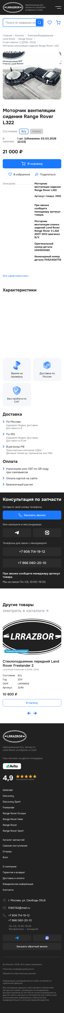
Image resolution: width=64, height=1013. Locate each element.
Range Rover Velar (13, 819)
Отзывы (7, 851)
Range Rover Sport (13, 830)
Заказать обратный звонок (32, 946)
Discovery (8, 795)
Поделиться (45, 174)
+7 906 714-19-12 (32, 552)
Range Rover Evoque (14, 813)
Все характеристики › (16, 276)
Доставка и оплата (13, 878)
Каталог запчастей (13, 839)
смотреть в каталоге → (26, 610)
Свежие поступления (15, 845)
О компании (9, 866)
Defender (8, 790)
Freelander (9, 807)
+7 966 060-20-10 (32, 563)
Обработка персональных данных (19, 973)
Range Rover (10, 824)
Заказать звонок (32, 515)
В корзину (32, 702)
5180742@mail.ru (19, 908)
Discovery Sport (11, 801)
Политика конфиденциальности (18, 969)
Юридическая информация (18, 884)
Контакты (8, 889)
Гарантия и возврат (14, 872)
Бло (5, 857)
